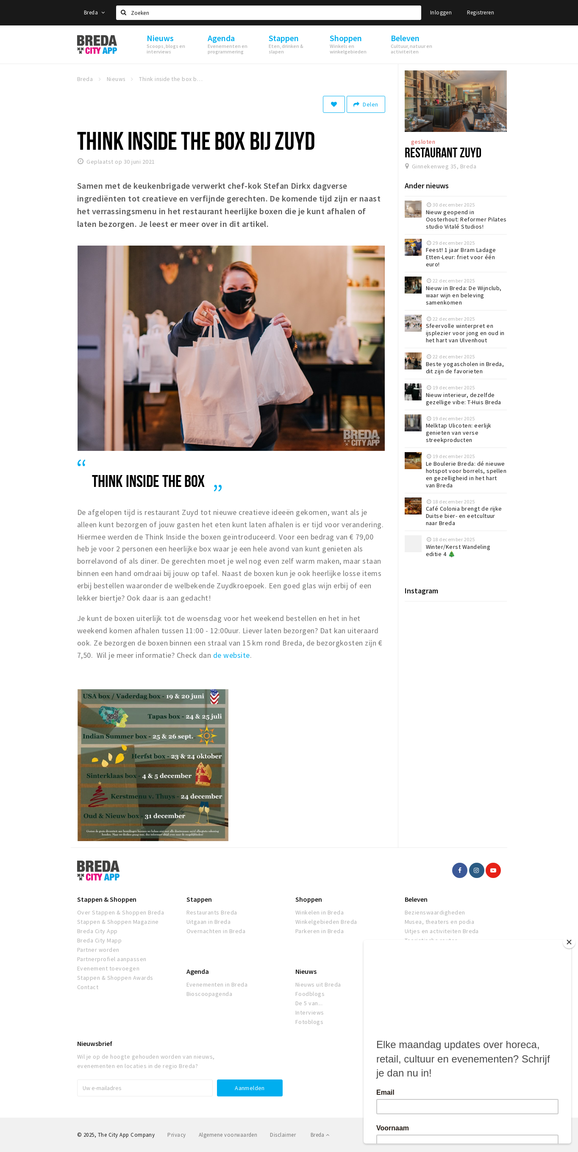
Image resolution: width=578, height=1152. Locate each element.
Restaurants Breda (211, 912)
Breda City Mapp (99, 940)
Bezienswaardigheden (435, 912)
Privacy (176, 1134)
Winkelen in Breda (319, 912)
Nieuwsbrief (94, 1043)
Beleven (416, 899)
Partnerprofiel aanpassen (112, 959)
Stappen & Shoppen (106, 899)
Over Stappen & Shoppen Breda (120, 912)
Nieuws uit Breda (318, 984)
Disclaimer (283, 1134)
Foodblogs (310, 994)
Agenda (197, 971)
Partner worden (98, 949)
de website (231, 655)
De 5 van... (308, 1003)
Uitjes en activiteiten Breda (442, 931)
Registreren (480, 12)
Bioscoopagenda (209, 994)
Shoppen (308, 899)
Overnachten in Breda (216, 931)
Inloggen (441, 12)
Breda (94, 12)
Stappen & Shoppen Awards (115, 977)
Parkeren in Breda (319, 931)
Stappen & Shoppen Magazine (117, 922)
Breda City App (97, 931)
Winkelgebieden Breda (326, 922)
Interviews (309, 1012)
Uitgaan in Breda (208, 922)
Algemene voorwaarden (228, 1134)
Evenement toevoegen (108, 968)
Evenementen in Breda (217, 984)
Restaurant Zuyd (443, 152)
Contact (87, 987)
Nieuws (306, 971)
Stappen (199, 899)
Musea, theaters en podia (440, 922)
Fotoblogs (309, 1022)
